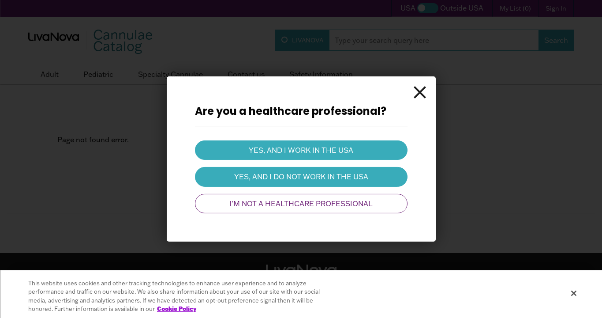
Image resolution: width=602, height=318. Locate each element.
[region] (301, 294)
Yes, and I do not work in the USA (301, 176)
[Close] (420, 92)
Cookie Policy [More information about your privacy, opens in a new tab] (176, 308)
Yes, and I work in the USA (301, 150)
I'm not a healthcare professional (301, 203)
